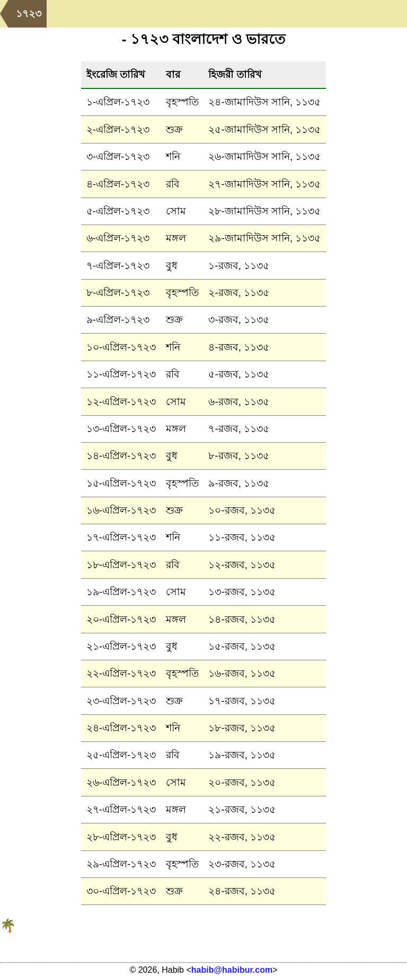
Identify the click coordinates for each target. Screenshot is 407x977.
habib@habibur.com (231, 969)
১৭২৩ (28, 13)
